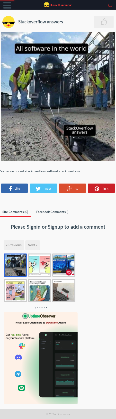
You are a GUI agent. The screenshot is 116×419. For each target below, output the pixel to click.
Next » (32, 245)
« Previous (14, 245)
